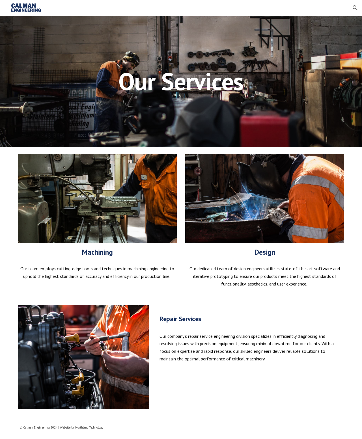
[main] (181, 81)
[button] (355, 8)
